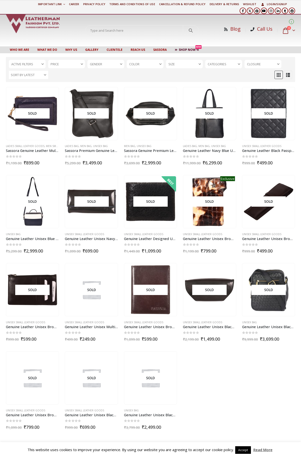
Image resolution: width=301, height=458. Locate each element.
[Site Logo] (33, 23)
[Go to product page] (32, 113)
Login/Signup (273, 4)
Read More (263, 449)
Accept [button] (243, 450)
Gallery (91, 50)
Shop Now (188, 49)
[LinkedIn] (278, 11)
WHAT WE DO (47, 50)
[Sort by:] (28, 75)
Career (74, 4)
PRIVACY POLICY (94, 4)
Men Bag (86, 146)
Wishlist (249, 4)
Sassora (160, 50)
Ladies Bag (72, 146)
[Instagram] (271, 11)
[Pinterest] (257, 11)
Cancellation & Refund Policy (182, 4)
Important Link (50, 4)
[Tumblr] (285, 11)
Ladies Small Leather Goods (25, 146)
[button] (278, 75)
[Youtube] (264, 11)
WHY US (71, 50)
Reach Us (138, 50)
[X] (250, 11)
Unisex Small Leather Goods (261, 146)
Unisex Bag (100, 146)
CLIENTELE (115, 50)
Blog (235, 29)
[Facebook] (243, 11)
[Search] (190, 30)
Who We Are (19, 50)
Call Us (265, 29)
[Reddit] (292, 11)
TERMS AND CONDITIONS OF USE (132, 4)
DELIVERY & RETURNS (224, 4)
